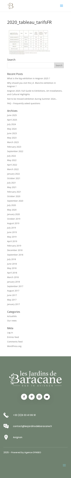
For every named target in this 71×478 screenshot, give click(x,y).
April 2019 (12, 241)
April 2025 (12, 119)
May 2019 (11, 236)
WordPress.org (14, 346)
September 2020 (15, 200)
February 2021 (14, 191)
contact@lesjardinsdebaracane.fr (32, 426)
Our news (12, 320)
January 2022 (13, 173)
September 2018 (15, 254)
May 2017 (11, 299)
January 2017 (13, 304)
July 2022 (11, 155)
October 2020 (13, 196)
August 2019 (13, 223)
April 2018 (12, 272)
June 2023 (12, 133)
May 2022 (11, 160)
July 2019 (11, 227)
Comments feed (15, 341)
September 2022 (15, 151)
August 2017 (13, 290)
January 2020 (13, 214)
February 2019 (14, 245)
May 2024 (11, 128)
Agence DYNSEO (32, 452)
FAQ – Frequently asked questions (23, 103)
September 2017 (15, 286)
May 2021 (11, 187)
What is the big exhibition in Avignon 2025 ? (28, 78)
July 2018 (11, 259)
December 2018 (14, 250)
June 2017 (12, 295)
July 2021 (11, 182)
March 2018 (13, 277)
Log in (10, 332)
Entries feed (13, 337)
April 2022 (12, 164)
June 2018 (12, 263)
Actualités (12, 316)
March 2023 (13, 142)
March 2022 (13, 169)
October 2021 (13, 178)
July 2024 (11, 124)
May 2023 (11, 137)
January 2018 (13, 281)
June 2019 (12, 232)
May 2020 (11, 209)
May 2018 (11, 268)
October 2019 (13, 218)
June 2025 (12, 115)
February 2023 (14, 146)
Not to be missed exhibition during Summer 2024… (32, 98)
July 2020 (11, 205)
